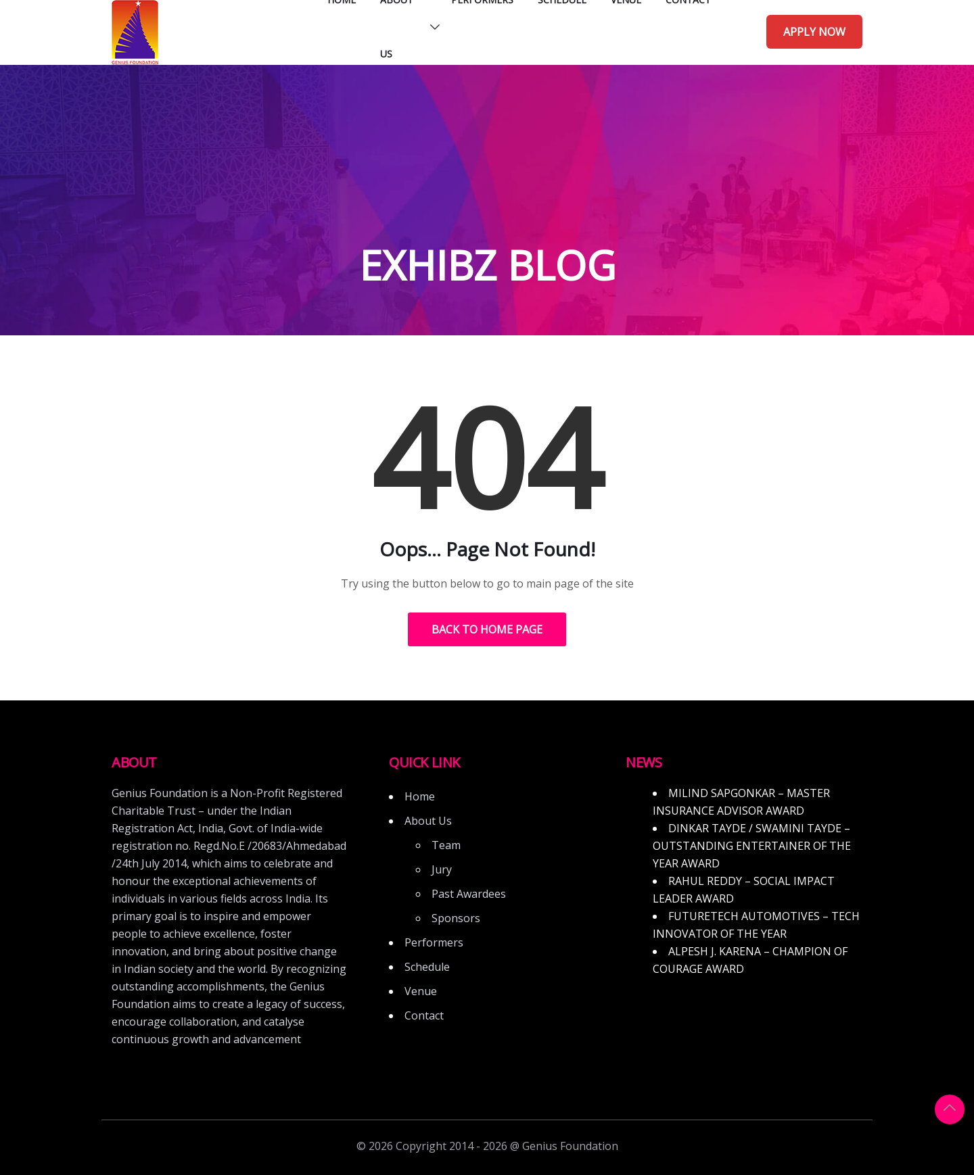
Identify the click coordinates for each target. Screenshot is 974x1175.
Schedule (427, 966)
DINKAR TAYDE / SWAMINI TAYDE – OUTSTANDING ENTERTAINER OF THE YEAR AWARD (752, 846)
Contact (424, 1015)
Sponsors (456, 918)
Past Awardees (469, 893)
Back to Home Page (487, 629)
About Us (428, 820)
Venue (420, 991)
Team (446, 845)
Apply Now (814, 31)
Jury (442, 869)
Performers (433, 942)
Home (419, 796)
